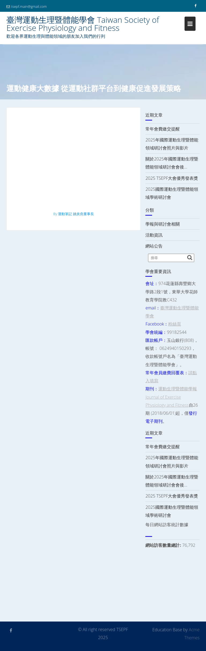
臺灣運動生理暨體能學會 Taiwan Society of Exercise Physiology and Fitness (82, 23)
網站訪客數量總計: (163, 545)
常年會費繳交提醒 (162, 129)
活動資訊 (154, 235)
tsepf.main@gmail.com (26, 6)
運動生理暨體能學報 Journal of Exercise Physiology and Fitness (171, 397)
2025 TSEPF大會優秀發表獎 (171, 178)
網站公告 (154, 246)
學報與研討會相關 (162, 224)
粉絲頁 (174, 324)
